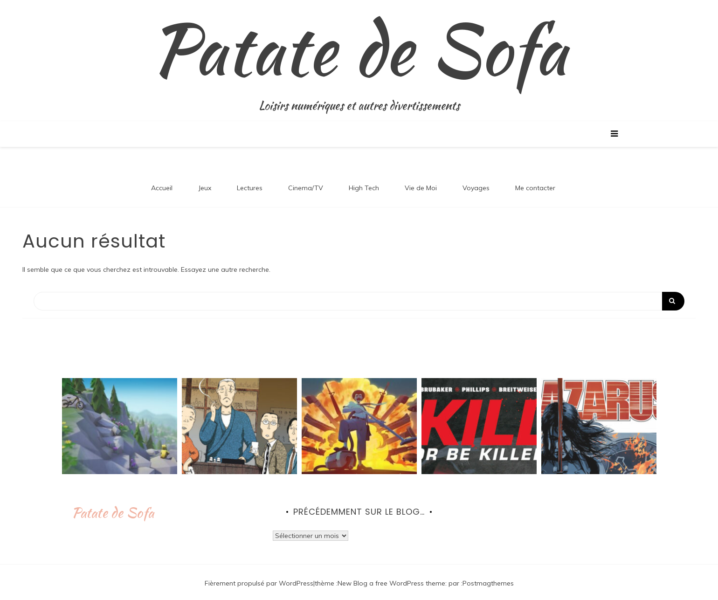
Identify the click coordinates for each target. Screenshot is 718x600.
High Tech (364, 188)
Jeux (204, 188)
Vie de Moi (421, 188)
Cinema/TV (305, 188)
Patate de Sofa (359, 49)
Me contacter (535, 188)
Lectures (249, 188)
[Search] (359, 301)
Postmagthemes (488, 583)
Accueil (162, 188)
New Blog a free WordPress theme (391, 583)
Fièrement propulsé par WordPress (259, 583)
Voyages (476, 188)
